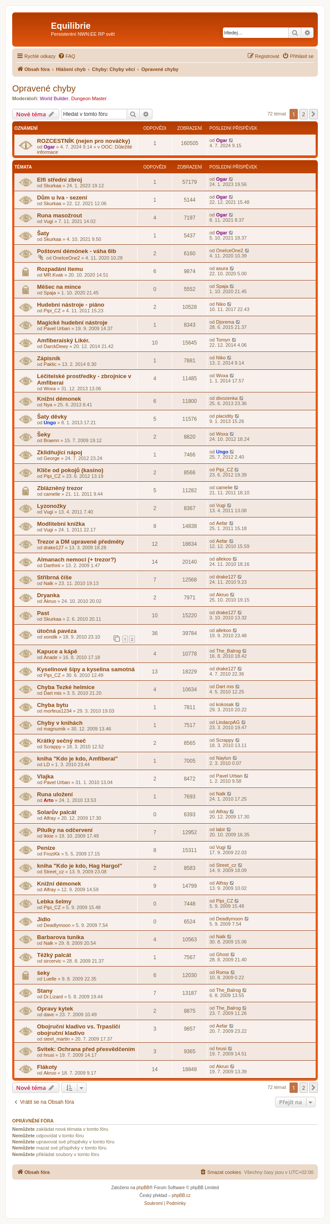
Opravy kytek (55, 1008)
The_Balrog (228, 650)
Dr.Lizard (53, 996)
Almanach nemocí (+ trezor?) (76, 559)
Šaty (43, 233)
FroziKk (52, 853)
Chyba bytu (52, 705)
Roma (222, 972)
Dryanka (48, 595)
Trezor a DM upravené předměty (80, 541)
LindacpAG (227, 722)
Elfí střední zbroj (59, 179)
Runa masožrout (59, 215)
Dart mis (52, 693)
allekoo (223, 558)
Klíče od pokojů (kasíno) (70, 470)
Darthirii (52, 565)
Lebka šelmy (54, 901)
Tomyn (223, 339)
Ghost (222, 954)
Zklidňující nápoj (59, 452)
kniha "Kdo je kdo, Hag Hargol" (79, 865)
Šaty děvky (52, 416)
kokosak (224, 704)
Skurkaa (52, 185)
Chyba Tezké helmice (65, 687)
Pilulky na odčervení (65, 830)
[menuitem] (66, 56)
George (52, 458)
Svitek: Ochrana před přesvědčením (86, 1049)
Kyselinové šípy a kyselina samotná (86, 669)
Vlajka (45, 776)
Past (43, 613)
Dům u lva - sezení (62, 197)
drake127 (54, 547)
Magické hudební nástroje (72, 322)
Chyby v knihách (60, 723)
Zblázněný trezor (60, 488)
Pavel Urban (57, 328)
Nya (48, 404)
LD (47, 764)
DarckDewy (56, 346)
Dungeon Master (89, 98)
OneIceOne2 (66, 257)
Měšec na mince (59, 287)
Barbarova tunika (60, 937)
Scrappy (52, 746)
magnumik (55, 728)
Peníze (46, 848)
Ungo (50, 422)
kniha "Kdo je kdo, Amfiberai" (77, 758)
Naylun (223, 758)
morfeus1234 (57, 710)
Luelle (50, 978)
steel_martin (57, 1038)
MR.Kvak (53, 274)
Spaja (50, 292)
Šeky (44, 434)
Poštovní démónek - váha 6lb (76, 251)
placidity (224, 416)
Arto (49, 800)
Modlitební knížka (61, 524)
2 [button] (303, 114)
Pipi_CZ (52, 310)
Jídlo (44, 919)
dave (49, 1014)
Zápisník (49, 358)
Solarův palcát (56, 812)
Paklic (50, 364)
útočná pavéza (57, 631)
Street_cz (54, 871)
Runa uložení (55, 794)
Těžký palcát (54, 955)
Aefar (221, 523)
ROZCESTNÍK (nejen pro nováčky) (83, 141)
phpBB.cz (181, 1195)
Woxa (50, 388)
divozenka (227, 398)
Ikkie (49, 836)
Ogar (49, 146)
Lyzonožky (51, 506)
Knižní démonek (59, 399)
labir (220, 829)
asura (222, 268)
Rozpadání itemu (60, 269)
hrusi (49, 1055)
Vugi (48, 221)
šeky (43, 973)
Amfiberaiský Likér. (63, 340)
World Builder (54, 98)
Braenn (51, 440)
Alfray (50, 818)
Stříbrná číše (54, 577)
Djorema (225, 322)
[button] (313, 114)
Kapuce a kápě (57, 651)
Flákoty (47, 1067)
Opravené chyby (44, 88)
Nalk (48, 583)
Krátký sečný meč (61, 740)
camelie (52, 494)
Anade (50, 657)
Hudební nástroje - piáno (70, 304)
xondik (50, 636)
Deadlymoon (57, 925)
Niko (221, 304)
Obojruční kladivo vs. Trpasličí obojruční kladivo (78, 1029)
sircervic (52, 961)
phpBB (142, 1187)
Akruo (50, 601)
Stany (45, 990)
